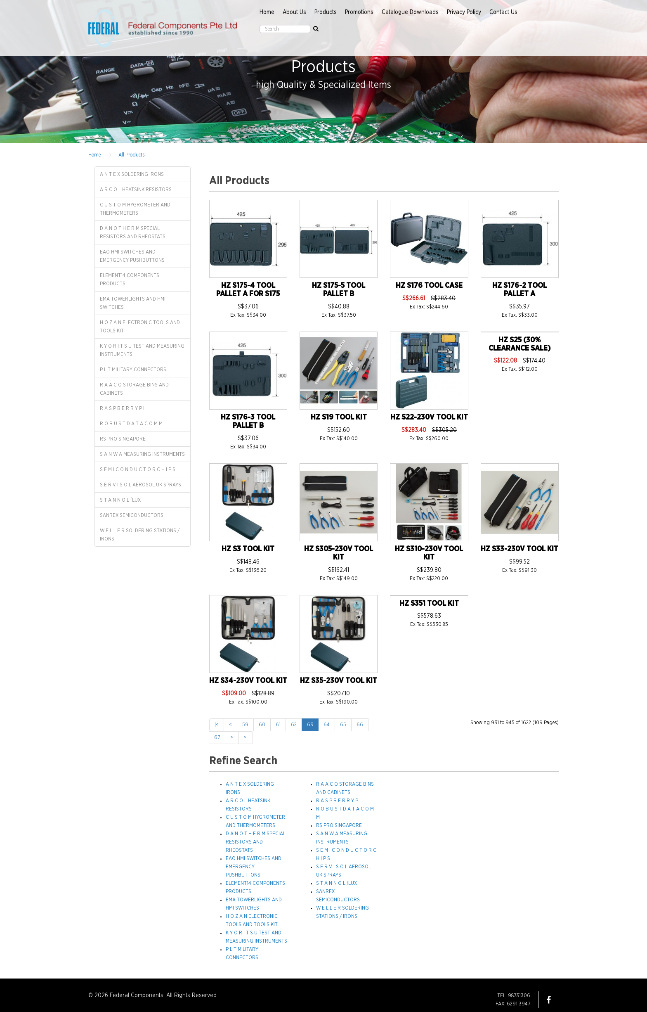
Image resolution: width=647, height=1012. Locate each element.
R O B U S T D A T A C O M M (131, 423)
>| (245, 737)
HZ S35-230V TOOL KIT (338, 681)
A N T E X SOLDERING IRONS (132, 174)
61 (278, 724)
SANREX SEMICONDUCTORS (131, 515)
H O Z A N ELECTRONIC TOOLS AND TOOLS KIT (140, 326)
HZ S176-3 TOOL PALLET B (248, 421)
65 (343, 724)
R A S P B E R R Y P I (122, 408)
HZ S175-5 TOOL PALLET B (338, 290)
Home (267, 12)
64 (327, 724)
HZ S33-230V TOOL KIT (519, 549)
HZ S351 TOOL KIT (429, 603)
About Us (294, 12)
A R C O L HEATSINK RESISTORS (136, 189)
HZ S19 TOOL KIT (339, 417)
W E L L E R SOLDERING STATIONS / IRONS (139, 534)
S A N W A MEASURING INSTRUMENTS (142, 454)
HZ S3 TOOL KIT (248, 549)
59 (245, 724)
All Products (131, 154)
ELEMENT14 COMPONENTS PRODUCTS (129, 279)
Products (325, 12)
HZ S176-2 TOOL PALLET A (519, 290)
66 (360, 724)
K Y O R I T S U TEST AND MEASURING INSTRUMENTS (142, 350)
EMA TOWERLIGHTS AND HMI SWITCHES (132, 303)
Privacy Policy (464, 12)
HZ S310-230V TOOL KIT (429, 553)
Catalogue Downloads (410, 12)
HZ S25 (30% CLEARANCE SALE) (519, 344)
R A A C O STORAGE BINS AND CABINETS (134, 389)
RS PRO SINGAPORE (123, 438)
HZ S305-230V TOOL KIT (338, 553)
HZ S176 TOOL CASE (429, 285)
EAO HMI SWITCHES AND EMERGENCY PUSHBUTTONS (132, 256)
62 (294, 724)
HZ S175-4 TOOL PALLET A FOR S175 (248, 290)
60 (262, 724)
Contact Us (503, 12)
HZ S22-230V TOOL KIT (429, 417)
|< (217, 724)
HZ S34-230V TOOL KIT (248, 681)
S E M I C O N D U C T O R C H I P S (137, 469)
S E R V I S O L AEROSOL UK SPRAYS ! (142, 484)
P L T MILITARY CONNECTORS (133, 369)
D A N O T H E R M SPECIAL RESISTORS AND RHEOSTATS (132, 232)
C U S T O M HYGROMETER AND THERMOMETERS (135, 209)
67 (217, 737)
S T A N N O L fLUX (120, 500)
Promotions (359, 12)
